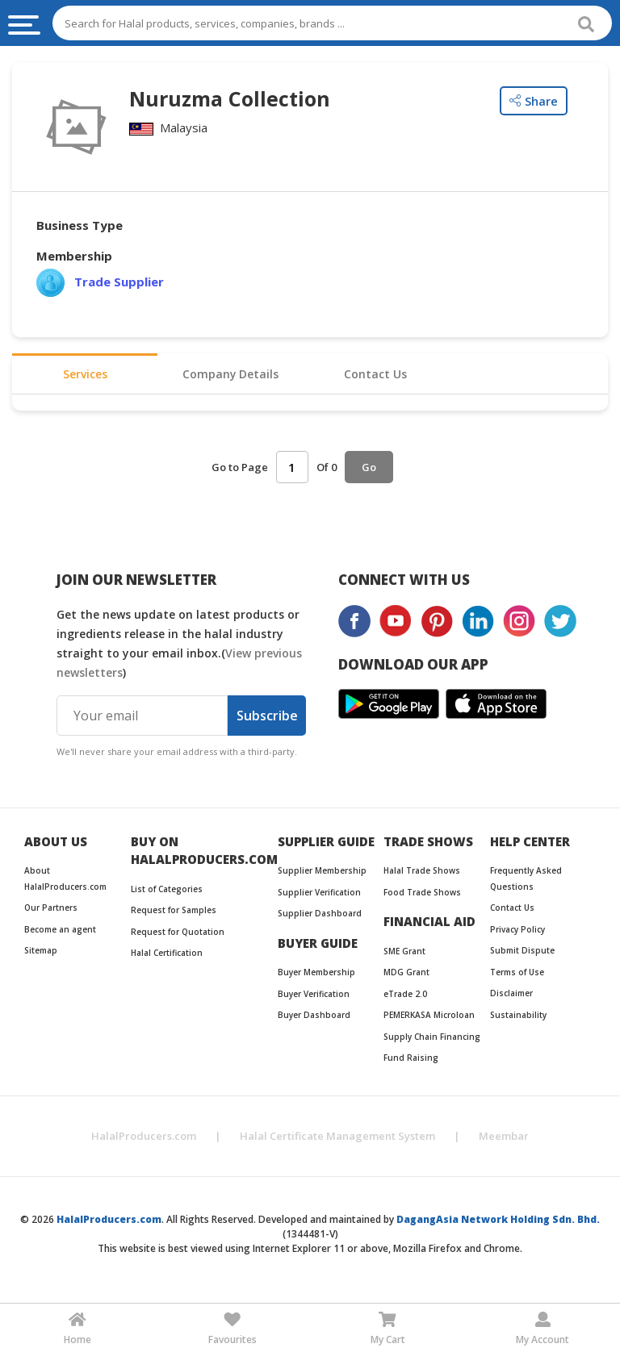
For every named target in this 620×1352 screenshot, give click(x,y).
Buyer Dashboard (314, 1018)
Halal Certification (167, 956)
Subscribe (267, 719)
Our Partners (51, 911)
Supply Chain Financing (431, 1040)
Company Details (230, 377)
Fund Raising (410, 1061)
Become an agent (60, 933)
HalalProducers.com (143, 1140)
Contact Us (375, 377)
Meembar (504, 1140)
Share (533, 101)
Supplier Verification (319, 896)
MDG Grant (406, 976)
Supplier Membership (322, 874)
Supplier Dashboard (320, 917)
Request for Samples (173, 914)
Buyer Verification (314, 998)
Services (85, 377)
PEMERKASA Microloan (429, 1018)
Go (369, 472)
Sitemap (40, 954)
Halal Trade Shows (421, 874)
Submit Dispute (522, 954)
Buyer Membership (316, 976)
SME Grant (404, 955)
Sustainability (518, 1018)
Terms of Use (517, 976)
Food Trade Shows (422, 896)
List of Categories (167, 893)
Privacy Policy (517, 933)
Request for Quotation (177, 935)
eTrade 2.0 (405, 998)
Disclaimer (511, 997)
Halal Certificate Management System (337, 1140)
